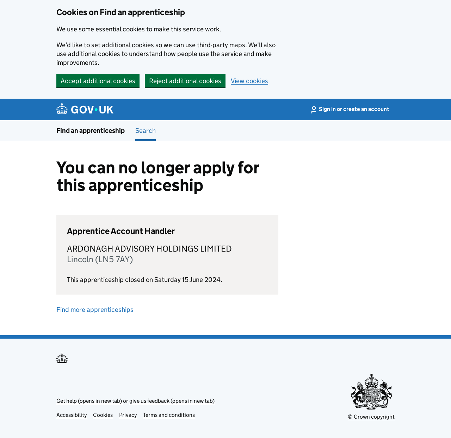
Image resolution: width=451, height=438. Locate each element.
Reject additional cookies (185, 81)
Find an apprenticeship (90, 131)
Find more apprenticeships (95, 310)
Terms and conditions (169, 415)
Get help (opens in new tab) (89, 400)
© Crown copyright (371, 416)
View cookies (249, 81)
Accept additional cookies (98, 81)
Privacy (128, 415)
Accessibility (71, 415)
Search (145, 131)
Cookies (103, 415)
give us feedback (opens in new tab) (172, 400)
